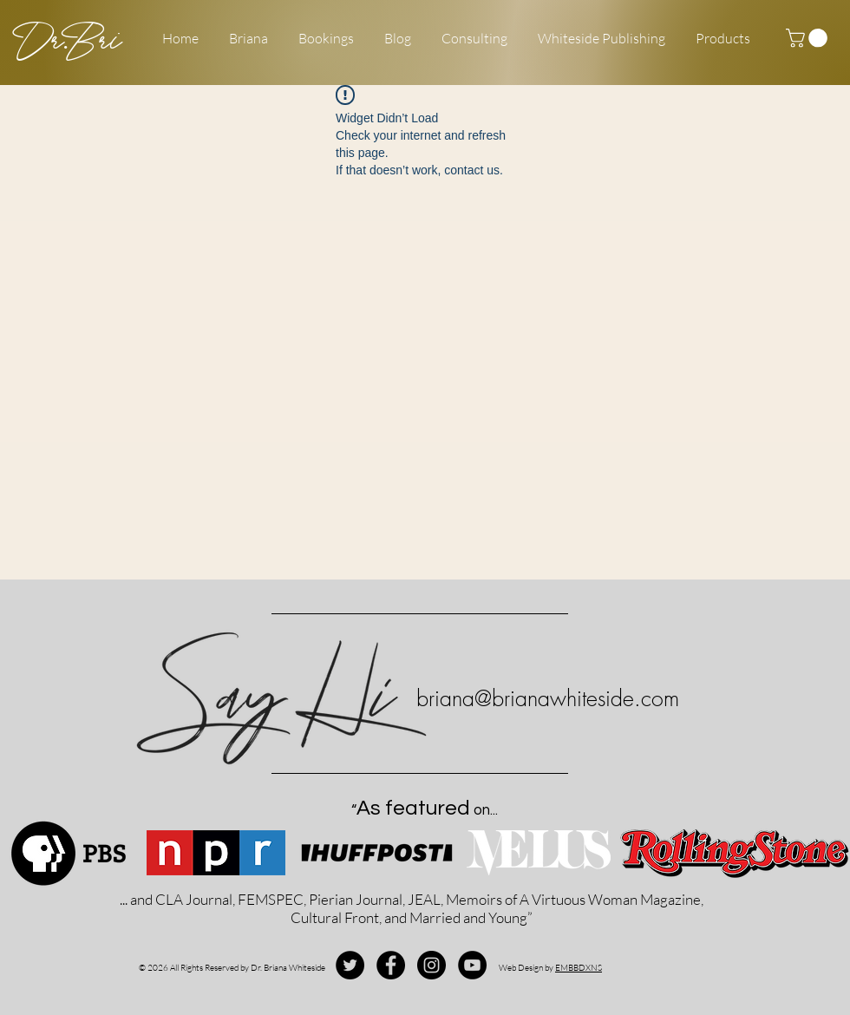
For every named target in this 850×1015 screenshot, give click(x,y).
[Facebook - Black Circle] (390, 965)
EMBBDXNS (578, 967)
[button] (809, 38)
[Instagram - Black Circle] (431, 965)
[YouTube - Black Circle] (472, 965)
